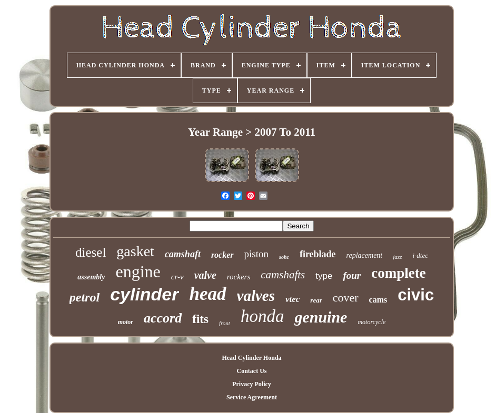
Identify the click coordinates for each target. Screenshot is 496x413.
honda (262, 316)
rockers (238, 277)
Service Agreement (251, 397)
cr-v (177, 277)
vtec (292, 299)
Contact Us (251, 371)
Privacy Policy (251, 384)
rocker (222, 254)
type (323, 276)
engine (137, 271)
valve (205, 275)
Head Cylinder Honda (251, 357)
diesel (90, 252)
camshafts (283, 274)
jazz (397, 257)
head (208, 294)
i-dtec (420, 255)
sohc (284, 257)
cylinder (144, 294)
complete (398, 273)
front (224, 323)
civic (416, 295)
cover (346, 297)
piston (256, 253)
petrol (85, 297)
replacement (364, 255)
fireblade (318, 254)
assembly (91, 277)
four (352, 275)
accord (163, 318)
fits (200, 319)
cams (378, 299)
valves (256, 295)
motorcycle (371, 322)
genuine (320, 317)
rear (316, 300)
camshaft (183, 254)
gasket (135, 251)
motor (125, 322)
